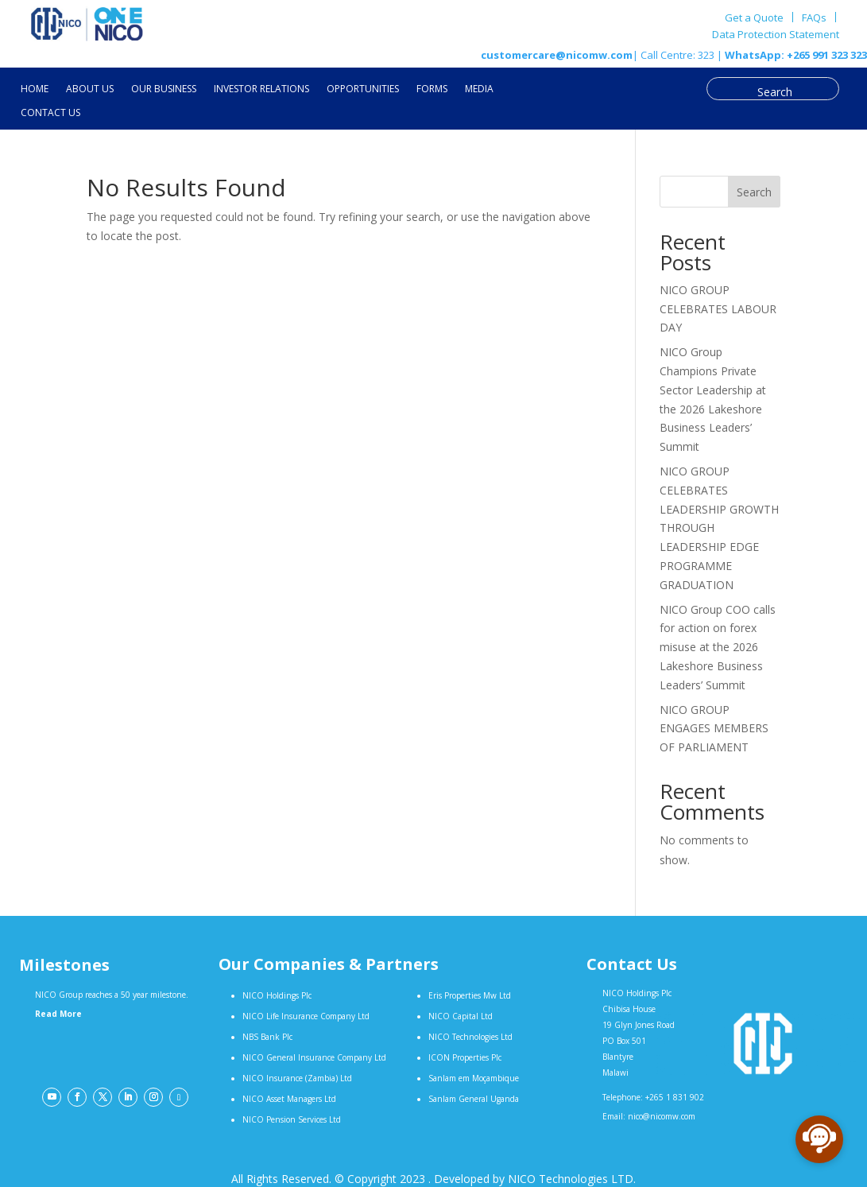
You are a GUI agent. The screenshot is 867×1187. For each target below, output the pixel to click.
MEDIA (479, 89)
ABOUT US (90, 89)
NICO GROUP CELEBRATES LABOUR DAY (718, 309)
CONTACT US (50, 113)
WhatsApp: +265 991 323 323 (794, 55)
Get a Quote (754, 17)
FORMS (431, 89)
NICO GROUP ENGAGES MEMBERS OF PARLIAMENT (714, 728)
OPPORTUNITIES (363, 89)
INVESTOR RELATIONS (261, 89)
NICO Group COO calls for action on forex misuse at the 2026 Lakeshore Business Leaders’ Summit (718, 647)
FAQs (814, 17)
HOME (34, 89)
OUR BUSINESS (163, 89)
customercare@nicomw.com (557, 55)
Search (754, 192)
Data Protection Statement (775, 35)
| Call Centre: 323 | (677, 55)
